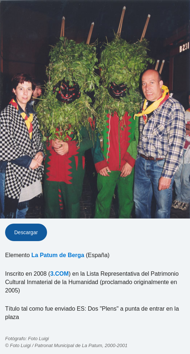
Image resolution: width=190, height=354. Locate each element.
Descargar (26, 232)
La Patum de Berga (57, 255)
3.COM (59, 274)
